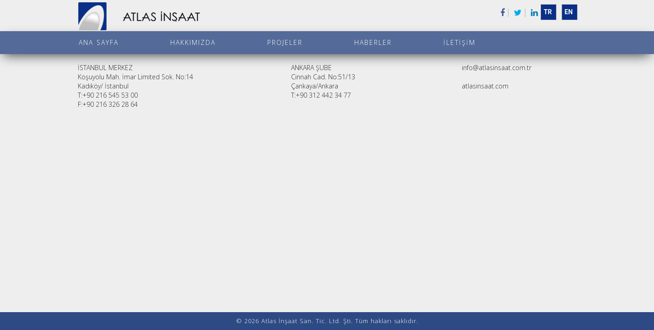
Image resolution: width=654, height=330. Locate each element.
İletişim (459, 42)
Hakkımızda (193, 42)
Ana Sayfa (99, 42)
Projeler (285, 42)
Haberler (373, 42)
